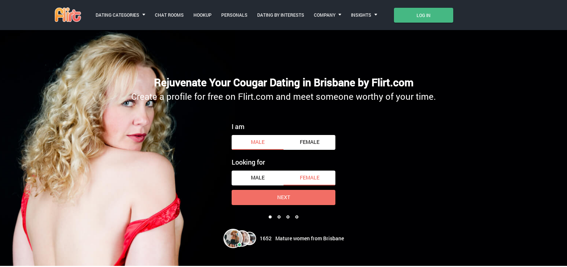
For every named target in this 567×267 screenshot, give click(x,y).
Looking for (248, 162)
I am (238, 126)
